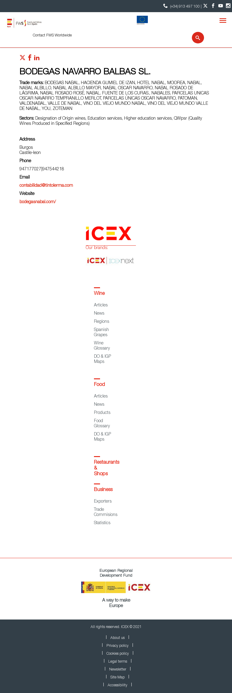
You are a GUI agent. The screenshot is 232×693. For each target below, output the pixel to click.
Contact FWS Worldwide (52, 35)
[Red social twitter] (22, 59)
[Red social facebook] (30, 59)
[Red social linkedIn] (37, 59)
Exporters (103, 502)
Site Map (117, 677)
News (99, 314)
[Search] (194, 37)
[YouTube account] (220, 6)
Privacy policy (118, 646)
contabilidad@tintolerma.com (46, 186)
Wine (99, 294)
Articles (101, 305)
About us (117, 638)
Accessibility (117, 685)
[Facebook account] (213, 6)
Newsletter (117, 669)
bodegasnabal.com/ (37, 202)
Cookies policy (118, 654)
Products (102, 413)
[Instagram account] (228, 6)
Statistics (102, 523)
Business (103, 490)
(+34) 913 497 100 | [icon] (182, 6)
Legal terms (117, 662)
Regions (101, 322)
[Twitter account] (205, 6)
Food (99, 385)
